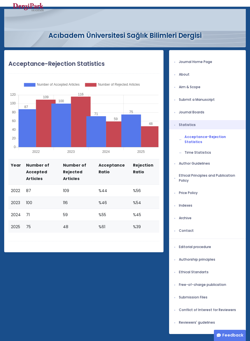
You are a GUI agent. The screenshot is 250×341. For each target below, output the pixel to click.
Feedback (232, 335)
